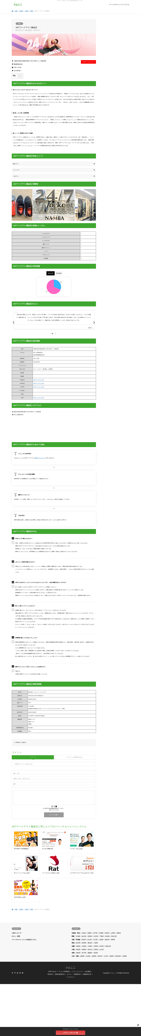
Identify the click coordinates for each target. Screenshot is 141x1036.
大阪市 (27, 11)
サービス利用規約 (64, 971)
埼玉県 (96, 936)
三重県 (96, 943)
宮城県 (101, 933)
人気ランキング (16, 933)
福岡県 (82, 956)
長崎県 (94, 956)
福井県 (107, 939)
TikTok (20, 973)
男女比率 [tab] (50, 273)
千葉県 (101, 936)
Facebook (15, 973)
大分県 (106, 956)
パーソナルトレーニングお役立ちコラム (24, 939)
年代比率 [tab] (58, 273)
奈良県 (101, 946)
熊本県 (100, 956)
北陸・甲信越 (76, 939)
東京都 (107, 936)
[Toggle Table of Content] (19, 76)
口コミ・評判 (16, 936)
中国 (73, 949)
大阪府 (21, 11)
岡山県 (90, 949)
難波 (31, 11)
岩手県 (95, 933)
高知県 (96, 953)
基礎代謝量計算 (60, 974)
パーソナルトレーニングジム (119, 4)
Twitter (12, 973)
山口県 (101, 949)
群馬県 (90, 936)
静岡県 (84, 943)
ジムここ (70, 967)
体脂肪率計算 (87, 974)
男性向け (18, 742)
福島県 (119, 933)
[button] (13, 204)
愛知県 (90, 943)
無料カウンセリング (40, 458)
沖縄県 (124, 956)
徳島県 (78, 953)
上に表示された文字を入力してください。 (54, 808)
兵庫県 (96, 946)
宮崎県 (111, 956)
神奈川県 (114, 936)
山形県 (113, 933)
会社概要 (88, 971)
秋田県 (107, 933)
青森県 (89, 933)
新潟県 (84, 939)
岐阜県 (78, 943)
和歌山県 (108, 946)
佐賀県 (88, 956)
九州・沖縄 (75, 956)
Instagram (17, 973)
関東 (73, 936)
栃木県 (84, 936)
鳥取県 (78, 949)
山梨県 (101, 939)
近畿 (16, 11)
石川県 (95, 939)
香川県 (84, 953)
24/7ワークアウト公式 (38, 379)
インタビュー (70, 977)
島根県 (84, 949)
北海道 (84, 933)
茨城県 (78, 936)
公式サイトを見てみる (70, 1032)
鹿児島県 (118, 956)
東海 (73, 943)
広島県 (96, 949)
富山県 (89, 939)
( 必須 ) (16, 773)
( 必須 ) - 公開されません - (22, 778)
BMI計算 (50, 974)
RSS (22, 973)
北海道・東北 (76, 933)
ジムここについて (77, 971)
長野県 (113, 939)
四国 (73, 953)
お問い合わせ (52, 971)
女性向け (24, 742)
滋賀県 (78, 946)
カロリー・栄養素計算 (74, 974)
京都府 (84, 946)
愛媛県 (90, 953)
